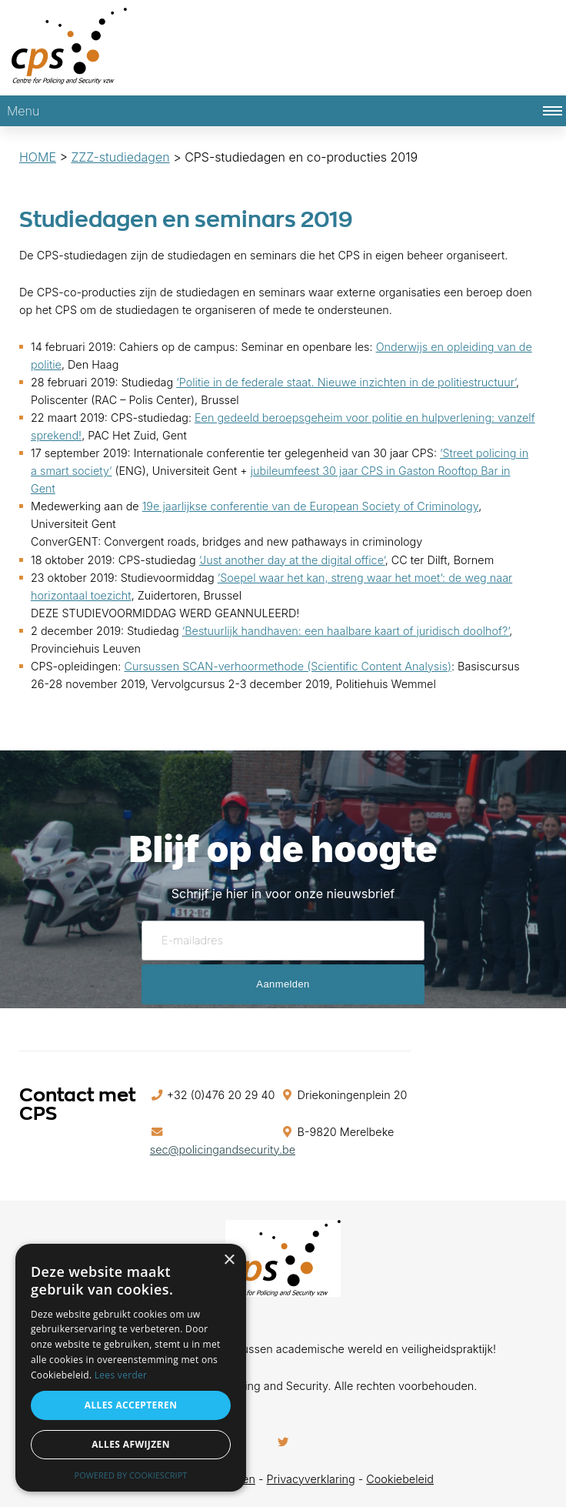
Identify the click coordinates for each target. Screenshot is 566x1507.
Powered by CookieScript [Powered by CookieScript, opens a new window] (131, 1475)
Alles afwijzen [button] (131, 1444)
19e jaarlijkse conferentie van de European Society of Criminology (310, 506)
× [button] (229, 1260)
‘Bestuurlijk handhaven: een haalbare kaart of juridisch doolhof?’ (346, 630)
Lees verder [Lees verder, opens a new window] (121, 1375)
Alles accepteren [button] (131, 1405)
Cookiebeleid (400, 1478)
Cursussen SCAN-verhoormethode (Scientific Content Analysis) (287, 666)
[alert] (130, 1368)
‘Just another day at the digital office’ (292, 559)
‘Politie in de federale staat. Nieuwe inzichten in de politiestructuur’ (346, 382)
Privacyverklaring (311, 1478)
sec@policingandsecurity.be (222, 1149)
